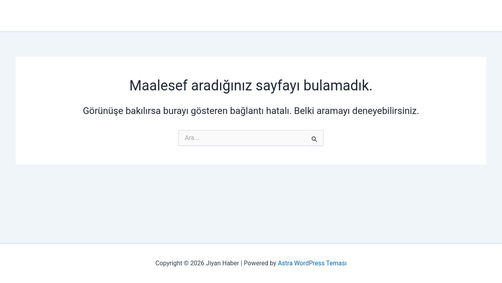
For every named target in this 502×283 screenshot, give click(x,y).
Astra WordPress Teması (312, 263)
